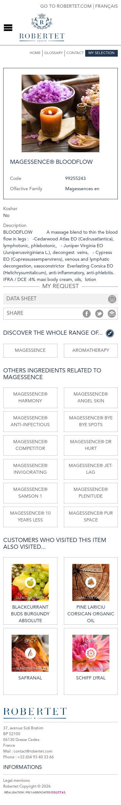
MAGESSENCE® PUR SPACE (91, 516)
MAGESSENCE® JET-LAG (91, 469)
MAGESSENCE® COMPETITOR (30, 445)
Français (106, 6)
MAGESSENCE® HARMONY (30, 397)
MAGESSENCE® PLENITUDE (91, 493)
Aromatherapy (90, 350)
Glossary (53, 53)
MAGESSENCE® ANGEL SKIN (91, 397)
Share (87, 314)
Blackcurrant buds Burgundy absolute (30, 593)
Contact (75, 53)
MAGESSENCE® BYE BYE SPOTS (91, 421)
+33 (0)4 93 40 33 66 (35, 757)
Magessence (30, 350)
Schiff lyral (90, 657)
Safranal (30, 657)
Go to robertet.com (66, 6)
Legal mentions (16, 781)
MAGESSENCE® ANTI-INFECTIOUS (30, 421)
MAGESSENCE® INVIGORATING (30, 469)
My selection (101, 53)
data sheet (21, 299)
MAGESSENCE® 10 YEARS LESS (30, 516)
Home (35, 53)
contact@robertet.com (33, 752)
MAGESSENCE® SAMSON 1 (30, 493)
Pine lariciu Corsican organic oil (90, 593)
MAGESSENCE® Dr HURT (91, 445)
